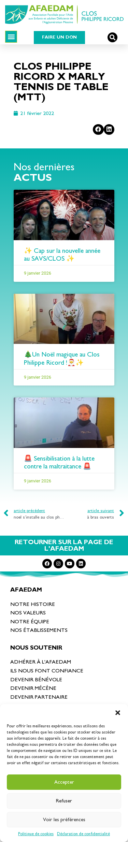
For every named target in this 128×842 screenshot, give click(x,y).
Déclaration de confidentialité (83, 834)
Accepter (64, 782)
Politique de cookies (36, 834)
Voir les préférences (64, 819)
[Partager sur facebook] (98, 129)
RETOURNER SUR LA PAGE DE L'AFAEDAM (64, 545)
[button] (117, 712)
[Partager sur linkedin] (109, 129)
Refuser (64, 800)
